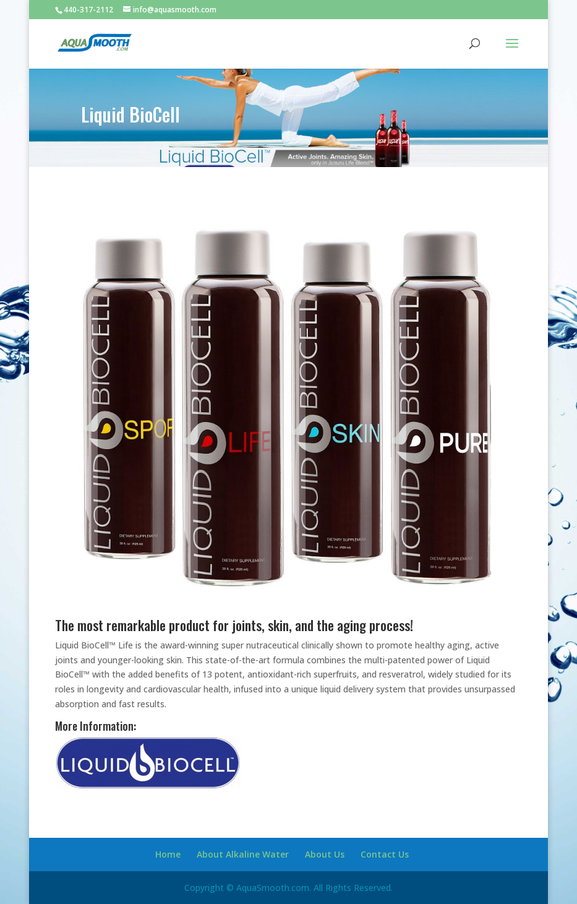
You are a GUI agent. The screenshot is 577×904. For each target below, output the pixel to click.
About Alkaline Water (243, 854)
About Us (324, 854)
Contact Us (385, 854)
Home (168, 854)
